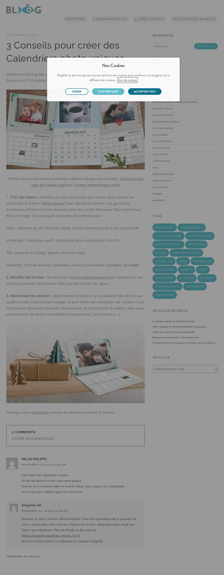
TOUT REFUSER (108, 92)
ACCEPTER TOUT (145, 92)
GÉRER (76, 92)
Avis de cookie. (127, 80)
